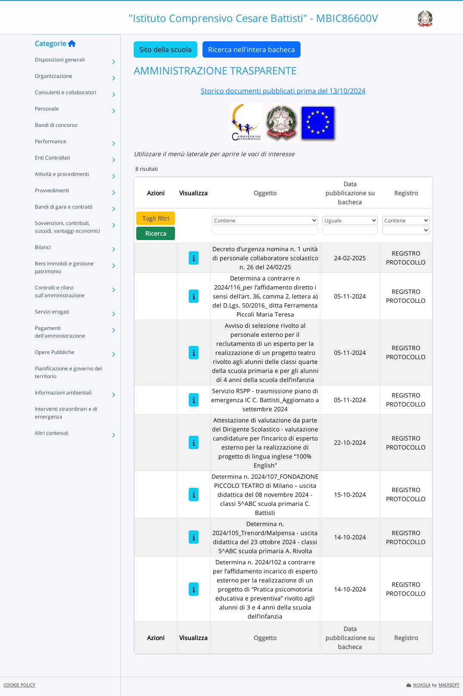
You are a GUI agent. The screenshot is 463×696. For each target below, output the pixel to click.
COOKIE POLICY (19, 685)
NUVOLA (418, 685)
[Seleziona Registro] (406, 230)
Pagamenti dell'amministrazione (60, 349)
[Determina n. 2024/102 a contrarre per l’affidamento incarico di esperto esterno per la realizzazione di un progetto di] (194, 589)
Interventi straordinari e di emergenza (66, 429)
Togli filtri (155, 218)
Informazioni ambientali (63, 409)
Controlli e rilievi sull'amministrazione (60, 308)
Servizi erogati (52, 329)
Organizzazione (53, 93)
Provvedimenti (52, 207)
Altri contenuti (51, 450)
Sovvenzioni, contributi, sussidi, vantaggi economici (67, 244)
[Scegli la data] (350, 230)
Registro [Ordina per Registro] (406, 193)
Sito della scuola (165, 49)
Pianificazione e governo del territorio (68, 389)
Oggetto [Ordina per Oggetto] (265, 193)
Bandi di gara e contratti (63, 224)
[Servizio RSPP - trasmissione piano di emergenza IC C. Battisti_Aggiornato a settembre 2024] (194, 400)
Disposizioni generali (60, 76)
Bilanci (43, 264)
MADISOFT (449, 685)
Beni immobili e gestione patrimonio (64, 284)
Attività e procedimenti (62, 191)
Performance (50, 158)
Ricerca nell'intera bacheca (251, 49)
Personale (47, 125)
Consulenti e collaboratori (65, 109)
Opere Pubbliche (54, 369)
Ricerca (155, 233)
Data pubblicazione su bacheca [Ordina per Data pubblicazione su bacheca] (350, 193)
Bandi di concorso (56, 142)
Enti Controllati (52, 175)
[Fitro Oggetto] (265, 230)
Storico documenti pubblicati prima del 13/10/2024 (283, 90)
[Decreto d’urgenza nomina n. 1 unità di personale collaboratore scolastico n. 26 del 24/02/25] (194, 258)
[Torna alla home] (72, 60)
